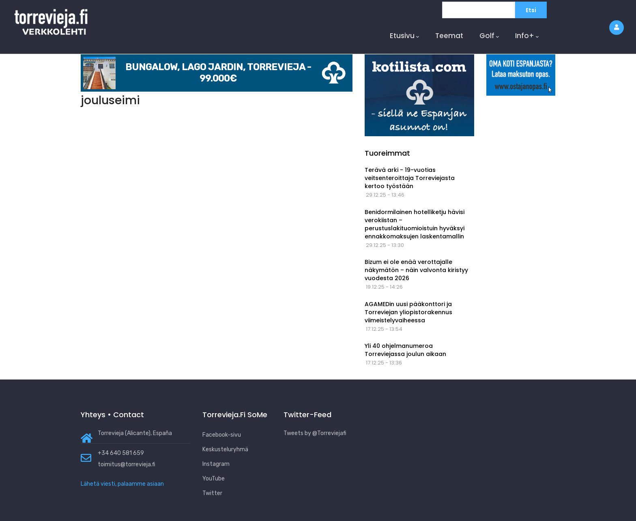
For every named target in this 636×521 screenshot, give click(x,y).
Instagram (216, 464)
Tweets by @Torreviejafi (315, 433)
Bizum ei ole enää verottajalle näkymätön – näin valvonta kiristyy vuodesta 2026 (416, 270)
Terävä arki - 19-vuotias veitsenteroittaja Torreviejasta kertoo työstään (410, 178)
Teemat (449, 36)
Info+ (527, 36)
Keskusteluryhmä (225, 449)
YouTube (213, 478)
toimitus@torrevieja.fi (126, 464)
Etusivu (404, 36)
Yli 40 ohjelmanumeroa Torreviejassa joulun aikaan (405, 350)
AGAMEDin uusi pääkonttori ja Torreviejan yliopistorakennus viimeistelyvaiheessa (408, 312)
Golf (489, 36)
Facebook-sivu (221, 434)
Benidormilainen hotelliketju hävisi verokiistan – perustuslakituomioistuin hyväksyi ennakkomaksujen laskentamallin (414, 224)
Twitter (212, 493)
